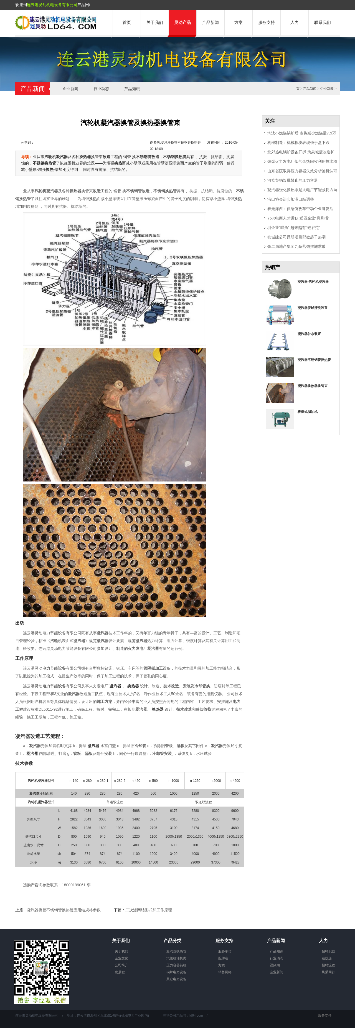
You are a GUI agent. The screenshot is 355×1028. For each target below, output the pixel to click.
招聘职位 (328, 951)
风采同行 (328, 972)
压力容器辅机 (176, 965)
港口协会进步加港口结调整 (290, 199)
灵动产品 (182, 22)
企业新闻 (70, 88)
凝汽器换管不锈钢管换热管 (181, 142)
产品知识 (132, 88)
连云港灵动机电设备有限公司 (52, 5)
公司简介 (121, 965)
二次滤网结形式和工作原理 (148, 910)
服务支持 (266, 22)
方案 (238, 22)
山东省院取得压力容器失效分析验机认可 (302, 171)
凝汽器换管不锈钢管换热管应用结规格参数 (64, 910)
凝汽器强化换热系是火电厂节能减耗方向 (302, 190)
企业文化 (121, 958)
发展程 (120, 972)
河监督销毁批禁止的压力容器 (292, 180)
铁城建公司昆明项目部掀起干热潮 (296, 237)
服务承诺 (225, 951)
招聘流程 (328, 965)
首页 (127, 22)
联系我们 (322, 22)
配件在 (223, 958)
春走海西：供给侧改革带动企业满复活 (300, 208)
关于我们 (154, 22)
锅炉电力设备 (176, 972)
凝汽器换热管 (176, 951)
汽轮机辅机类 (176, 958)
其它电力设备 (176, 979)
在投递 (327, 958)
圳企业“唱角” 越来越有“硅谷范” (293, 227)
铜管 (127, 156)
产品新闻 (210, 22)
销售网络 (225, 972)
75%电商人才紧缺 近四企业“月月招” (298, 218)
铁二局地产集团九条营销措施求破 (296, 246)
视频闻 (275, 965)
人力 (294, 22)
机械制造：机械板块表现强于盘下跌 (298, 142)
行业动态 (101, 88)
